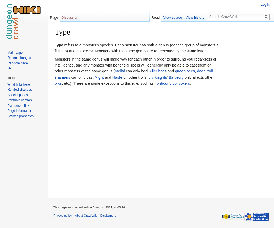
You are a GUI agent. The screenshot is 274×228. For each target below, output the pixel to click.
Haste (117, 77)
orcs (58, 83)
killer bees (158, 71)
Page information (19, 111)
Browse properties (20, 116)
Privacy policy (62, 215)
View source (172, 17)
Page (54, 17)
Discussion (69, 17)
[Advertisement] (245, 108)
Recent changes (19, 58)
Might (99, 77)
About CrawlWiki (86, 215)
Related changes (19, 89)
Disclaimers (108, 215)
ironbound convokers (172, 83)
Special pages (17, 95)
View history (195, 17)
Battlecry (176, 77)
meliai (120, 71)
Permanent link (18, 105)
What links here (18, 84)
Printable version (19, 100)
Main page (15, 53)
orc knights (158, 77)
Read (155, 17)
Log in (265, 5)
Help (10, 68)
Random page (17, 63)
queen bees (185, 71)
